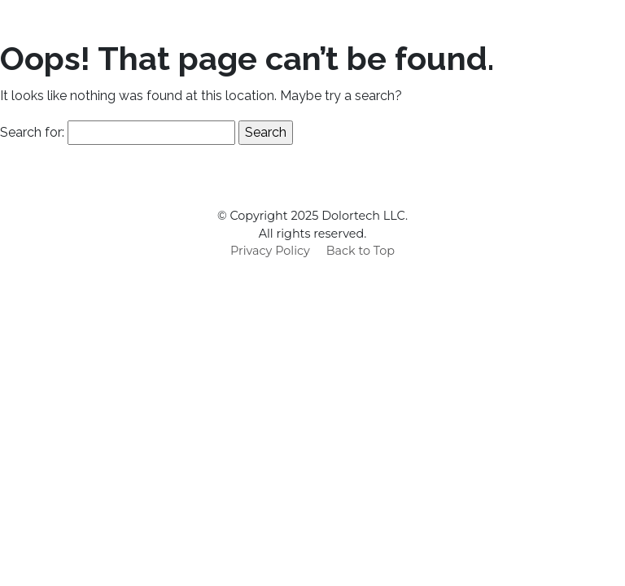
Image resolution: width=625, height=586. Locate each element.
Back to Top (360, 250)
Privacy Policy (270, 250)
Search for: (32, 132)
